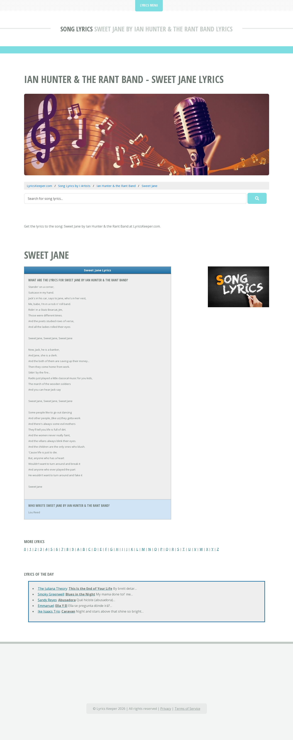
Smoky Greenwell (51, 594)
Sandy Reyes (47, 600)
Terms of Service (187, 708)
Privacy (165, 708)
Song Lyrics (76, 28)
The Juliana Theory (52, 588)
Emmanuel (46, 605)
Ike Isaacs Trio (49, 611)
